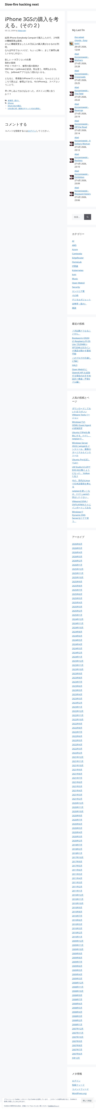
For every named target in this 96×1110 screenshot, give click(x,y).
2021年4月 (77, 790)
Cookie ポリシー (53, 1106)
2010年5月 (77, 924)
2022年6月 (77, 736)
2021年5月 (77, 786)
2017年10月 (77, 857)
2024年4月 (77, 644)
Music (75, 278)
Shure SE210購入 (14, 106)
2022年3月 (77, 748)
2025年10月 (77, 577)
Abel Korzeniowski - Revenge (82, 107)
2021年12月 (77, 757)
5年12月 (76, 1058)
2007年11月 (77, 1032)
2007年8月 (77, 1045)
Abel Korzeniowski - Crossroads (82, 73)
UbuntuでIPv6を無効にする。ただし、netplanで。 (81, 435)
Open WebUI (78, 282)
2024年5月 (77, 640)
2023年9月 (77, 673)
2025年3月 (77, 606)
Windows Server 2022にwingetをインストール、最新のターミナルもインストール (81, 449)
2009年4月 (77, 974)
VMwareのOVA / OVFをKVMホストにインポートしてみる (81, 504)
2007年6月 (77, 1053)
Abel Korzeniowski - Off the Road (82, 123)
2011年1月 (77, 890)
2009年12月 (77, 941)
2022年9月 (77, 723)
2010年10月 (77, 903)
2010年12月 (77, 895)
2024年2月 (77, 652)
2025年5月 (77, 598)
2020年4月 (77, 832)
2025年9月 (77, 581)
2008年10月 (77, 991)
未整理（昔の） (14, 100)
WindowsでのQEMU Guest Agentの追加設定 (81, 425)
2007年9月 (77, 1041)
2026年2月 (77, 560)
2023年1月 (77, 707)
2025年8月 (77, 585)
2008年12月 (77, 982)
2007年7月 (77, 1049)
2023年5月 (77, 690)
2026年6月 (77, 544)
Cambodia (77, 253)
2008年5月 (77, 1007)
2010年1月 (77, 936)
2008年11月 (77, 987)
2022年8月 (77, 727)
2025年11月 (77, 573)
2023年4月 (77, 694)
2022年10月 (77, 719)
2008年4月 (77, 1012)
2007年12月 (77, 1028)
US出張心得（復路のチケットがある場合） (24, 108)
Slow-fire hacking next (22, 4)
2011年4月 (77, 878)
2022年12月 (77, 711)
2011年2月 (77, 886)
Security (76, 287)
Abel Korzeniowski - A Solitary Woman (82, 140)
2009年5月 (77, 970)
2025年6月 (77, 594)
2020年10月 (77, 811)
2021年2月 (77, 798)
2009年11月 (77, 945)
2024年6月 (77, 636)
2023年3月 (77, 698)
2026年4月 (77, 552)
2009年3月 (77, 978)
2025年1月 (77, 615)
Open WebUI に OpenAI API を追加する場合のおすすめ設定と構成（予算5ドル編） (81, 375)
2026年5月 (77, 548)
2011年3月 (77, 882)
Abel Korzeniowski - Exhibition (82, 174)
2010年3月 (77, 928)
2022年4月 (77, 744)
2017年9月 (77, 861)
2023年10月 (77, 669)
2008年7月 (77, 999)
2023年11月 (77, 665)
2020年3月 (77, 836)
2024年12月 (77, 619)
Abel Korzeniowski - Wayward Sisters (83, 190)
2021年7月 (77, 778)
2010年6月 (77, 920)
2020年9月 (77, 815)
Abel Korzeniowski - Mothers (82, 57)
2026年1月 (77, 564)
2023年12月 (77, 661)
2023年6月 (77, 686)
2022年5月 (77, 740)
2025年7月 (77, 590)
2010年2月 (77, 932)
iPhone (10, 103)
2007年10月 (77, 1037)
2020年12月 (77, 803)
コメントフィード (80, 1089)
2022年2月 (77, 753)
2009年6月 (77, 966)
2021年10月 (77, 765)
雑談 (74, 308)
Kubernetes (77, 270)
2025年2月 (77, 610)
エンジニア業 (78, 291)
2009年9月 (77, 953)
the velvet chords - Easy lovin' (81, 40)
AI (73, 241)
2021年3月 (77, 794)
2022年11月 (77, 715)
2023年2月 (77, 702)
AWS (74, 245)
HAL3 (74, 365)
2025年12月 (77, 569)
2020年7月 (77, 819)
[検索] (87, 217)
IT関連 (75, 266)
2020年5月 (77, 828)
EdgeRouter (78, 257)
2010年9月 (77, 907)
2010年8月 (77, 911)
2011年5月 (77, 874)
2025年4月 (77, 602)
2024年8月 (77, 631)
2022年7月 (77, 732)
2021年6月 (77, 782)
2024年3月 (77, 648)
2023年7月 (77, 681)
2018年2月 (77, 849)
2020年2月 (77, 840)
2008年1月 (77, 1024)
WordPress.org (79, 1093)
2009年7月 (77, 961)
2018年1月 (77, 853)
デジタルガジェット (81, 299)
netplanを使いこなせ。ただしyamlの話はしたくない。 (81, 494)
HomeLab (77, 262)
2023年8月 (77, 677)
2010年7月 (77, 915)
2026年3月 (77, 556)
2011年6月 (77, 870)
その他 (75, 295)
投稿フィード (78, 1085)
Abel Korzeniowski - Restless (82, 157)
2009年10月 (77, 949)
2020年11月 (77, 807)
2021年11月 (77, 761)
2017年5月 (77, 865)
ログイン (32, 130)
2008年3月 (77, 1016)
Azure (75, 249)
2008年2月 (77, 1020)
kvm (74, 274)
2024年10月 (77, 627)
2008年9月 (77, 995)
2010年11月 (77, 899)
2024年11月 (77, 623)
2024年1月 (77, 656)
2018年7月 (77, 844)
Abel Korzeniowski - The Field (82, 90)
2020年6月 (77, 824)
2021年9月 (77, 769)
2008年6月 (77, 1003)
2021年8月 (77, 773)
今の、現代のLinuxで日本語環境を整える (81, 483)
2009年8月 (77, 957)
